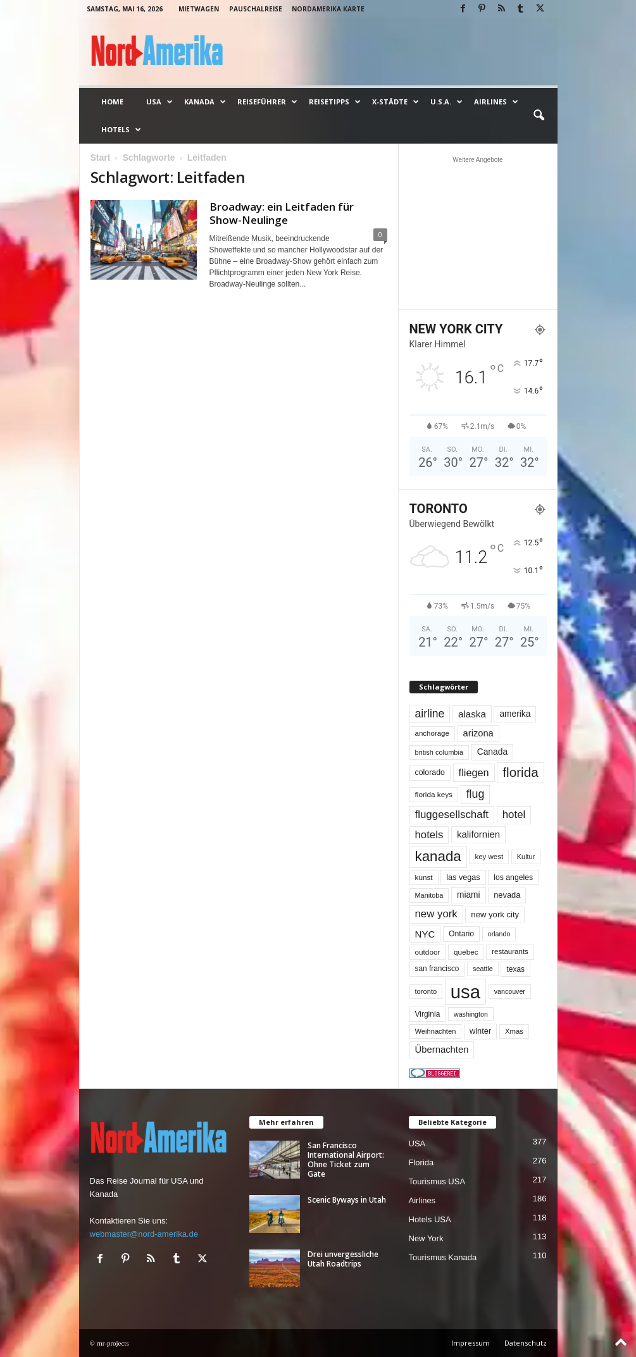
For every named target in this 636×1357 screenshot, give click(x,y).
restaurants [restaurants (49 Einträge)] (510, 951)
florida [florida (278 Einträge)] (520, 772)
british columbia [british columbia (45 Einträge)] (439, 752)
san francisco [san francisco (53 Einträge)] (437, 968)
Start (100, 157)
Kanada (205, 102)
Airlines (496, 102)
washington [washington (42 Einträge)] (471, 1014)
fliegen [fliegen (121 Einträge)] (474, 772)
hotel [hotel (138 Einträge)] (514, 815)
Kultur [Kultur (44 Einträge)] (526, 856)
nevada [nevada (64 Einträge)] (507, 895)
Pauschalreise (255, 8)
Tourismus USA (437, 1181)
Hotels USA (430, 1219)
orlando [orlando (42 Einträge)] (499, 934)
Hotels (121, 130)
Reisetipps (335, 102)
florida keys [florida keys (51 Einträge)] (434, 794)
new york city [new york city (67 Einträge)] (495, 914)
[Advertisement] (478, 233)
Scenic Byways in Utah (347, 1199)
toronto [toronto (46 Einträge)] (426, 991)
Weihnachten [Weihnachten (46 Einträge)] (435, 1031)
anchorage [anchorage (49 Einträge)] (432, 733)
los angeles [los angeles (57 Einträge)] (513, 877)
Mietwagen (198, 8)
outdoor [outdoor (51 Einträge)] (427, 952)
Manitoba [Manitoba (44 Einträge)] (429, 895)
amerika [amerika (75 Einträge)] (514, 714)
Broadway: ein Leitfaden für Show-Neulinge (281, 213)
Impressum (470, 1343)
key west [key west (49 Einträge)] (489, 856)
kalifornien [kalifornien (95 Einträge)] (478, 834)
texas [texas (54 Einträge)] (515, 969)
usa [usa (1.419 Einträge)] (465, 991)
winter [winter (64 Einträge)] (480, 1031)
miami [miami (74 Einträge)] (468, 895)
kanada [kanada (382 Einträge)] (438, 856)
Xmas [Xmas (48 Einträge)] (514, 1031)
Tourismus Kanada (443, 1257)
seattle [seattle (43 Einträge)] (483, 968)
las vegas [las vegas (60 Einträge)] (463, 877)
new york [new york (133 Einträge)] (436, 914)
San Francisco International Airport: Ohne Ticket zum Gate (346, 1159)
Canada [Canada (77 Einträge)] (492, 752)
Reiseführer (267, 102)
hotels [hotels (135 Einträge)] (429, 835)
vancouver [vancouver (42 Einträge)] (509, 991)
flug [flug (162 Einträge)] (475, 794)
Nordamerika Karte (328, 8)
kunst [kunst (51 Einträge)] (424, 877)
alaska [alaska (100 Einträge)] (472, 714)
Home (112, 101)
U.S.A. (446, 102)
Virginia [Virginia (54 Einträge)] (427, 1014)
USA (159, 102)
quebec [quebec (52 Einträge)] (466, 952)
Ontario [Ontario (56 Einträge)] (461, 933)
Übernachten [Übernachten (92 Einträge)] (442, 1049)
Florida (421, 1162)
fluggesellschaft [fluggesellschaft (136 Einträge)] (452, 815)
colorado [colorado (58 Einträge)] (430, 772)
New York (426, 1238)
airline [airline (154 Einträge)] (430, 713)
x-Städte (395, 102)
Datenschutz (525, 1343)
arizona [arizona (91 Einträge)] (478, 733)
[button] (538, 116)
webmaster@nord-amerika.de (144, 1234)
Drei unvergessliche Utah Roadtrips (343, 1259)
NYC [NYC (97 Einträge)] (425, 934)
